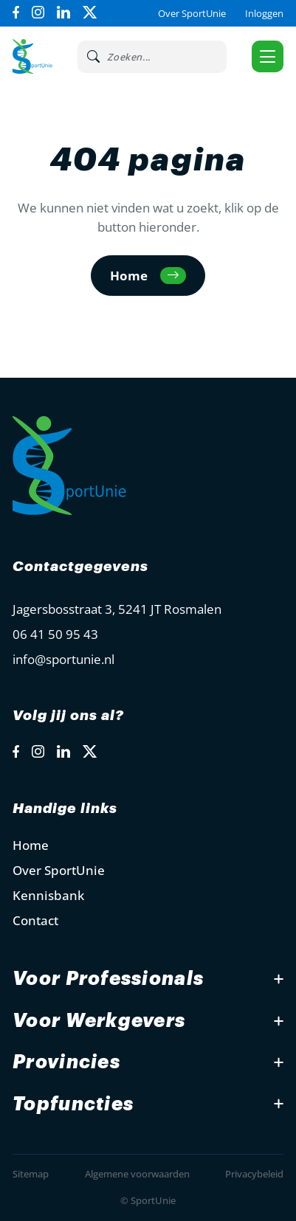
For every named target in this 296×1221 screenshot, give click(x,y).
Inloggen (264, 13)
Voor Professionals (108, 978)
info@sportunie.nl (63, 659)
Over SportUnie (192, 13)
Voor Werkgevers (99, 1020)
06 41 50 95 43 (55, 634)
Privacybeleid (254, 1173)
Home (31, 845)
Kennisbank (48, 895)
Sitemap (31, 1173)
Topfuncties (73, 1104)
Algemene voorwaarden (137, 1173)
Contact (35, 920)
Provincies (66, 1062)
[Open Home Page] (32, 56)
